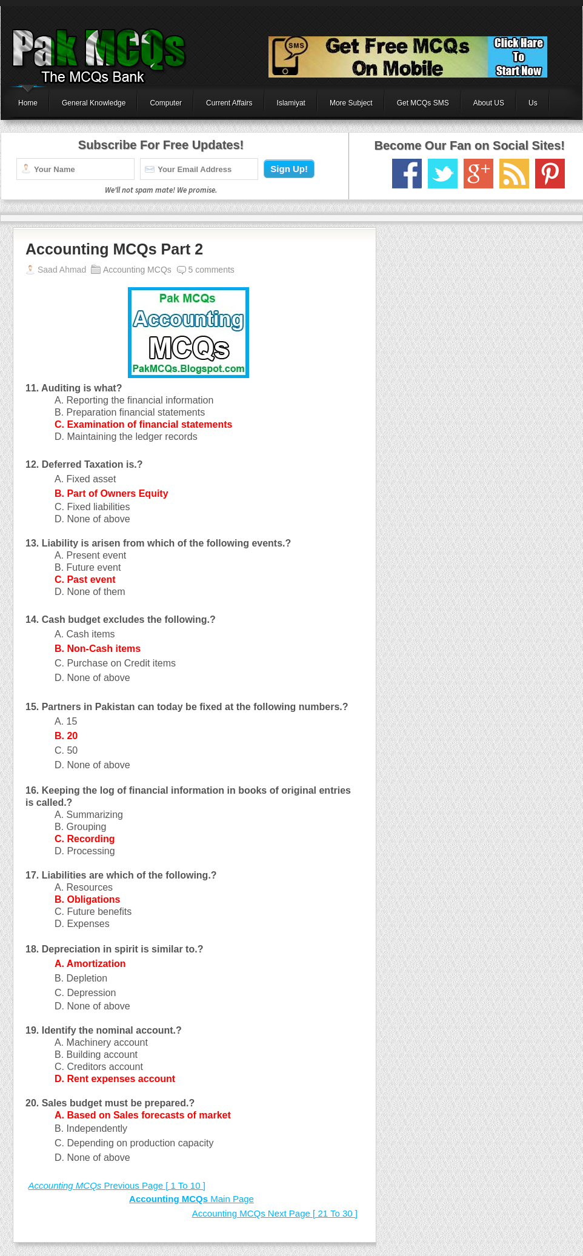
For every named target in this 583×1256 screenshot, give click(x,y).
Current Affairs (229, 103)
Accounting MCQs (137, 269)
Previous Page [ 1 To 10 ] (116, 1185)
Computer (166, 103)
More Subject (351, 103)
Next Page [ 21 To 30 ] (275, 1213)
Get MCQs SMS (423, 103)
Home (28, 103)
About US (488, 103)
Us (533, 103)
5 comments (211, 269)
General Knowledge (93, 103)
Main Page (191, 1199)
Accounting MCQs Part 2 (114, 249)
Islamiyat (291, 103)
